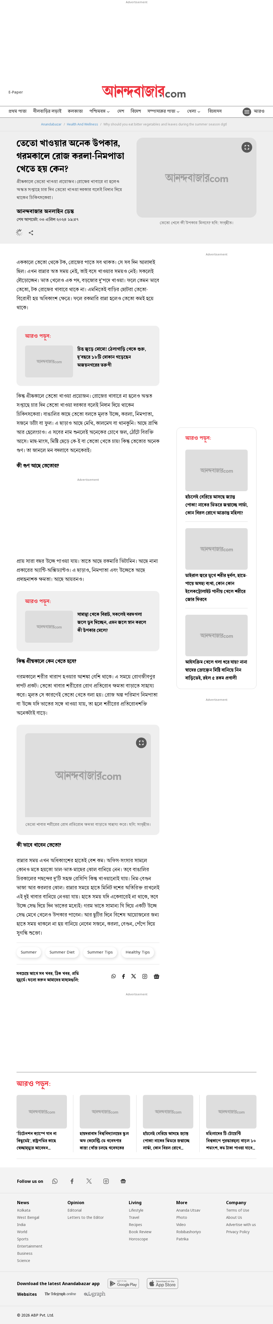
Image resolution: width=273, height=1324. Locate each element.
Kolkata (23, 1210)
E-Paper (16, 92)
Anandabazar (51, 124)
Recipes (135, 1224)
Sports (23, 1238)
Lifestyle (136, 1210)
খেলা (194, 112)
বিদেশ (136, 112)
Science (23, 1260)
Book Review (140, 1231)
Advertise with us (241, 1224)
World (22, 1231)
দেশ (120, 112)
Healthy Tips (138, 952)
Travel (134, 1217)
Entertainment (29, 1246)
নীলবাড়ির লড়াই (47, 112)
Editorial (74, 1210)
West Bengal (28, 1217)
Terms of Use (237, 1210)
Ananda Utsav (188, 1210)
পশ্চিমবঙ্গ (100, 112)
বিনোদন (215, 112)
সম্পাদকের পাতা (164, 112)
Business (25, 1253)
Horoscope (138, 1238)
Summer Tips (100, 952)
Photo (181, 1217)
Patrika (182, 1238)
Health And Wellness (82, 124)
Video (181, 1224)
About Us (234, 1217)
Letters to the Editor (85, 1217)
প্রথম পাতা (18, 112)
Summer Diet (62, 952)
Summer (29, 952)
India (21, 1224)
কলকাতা (75, 112)
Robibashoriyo (188, 1231)
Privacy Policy (238, 1231)
